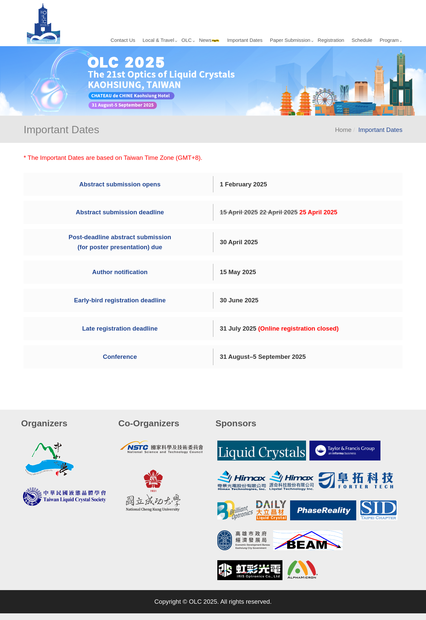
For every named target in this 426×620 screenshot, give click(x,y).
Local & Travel (158, 40)
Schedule (362, 40)
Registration (331, 40)
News (209, 40)
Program (389, 40)
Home (343, 129)
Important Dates (245, 40)
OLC (186, 40)
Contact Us (123, 40)
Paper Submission (290, 40)
